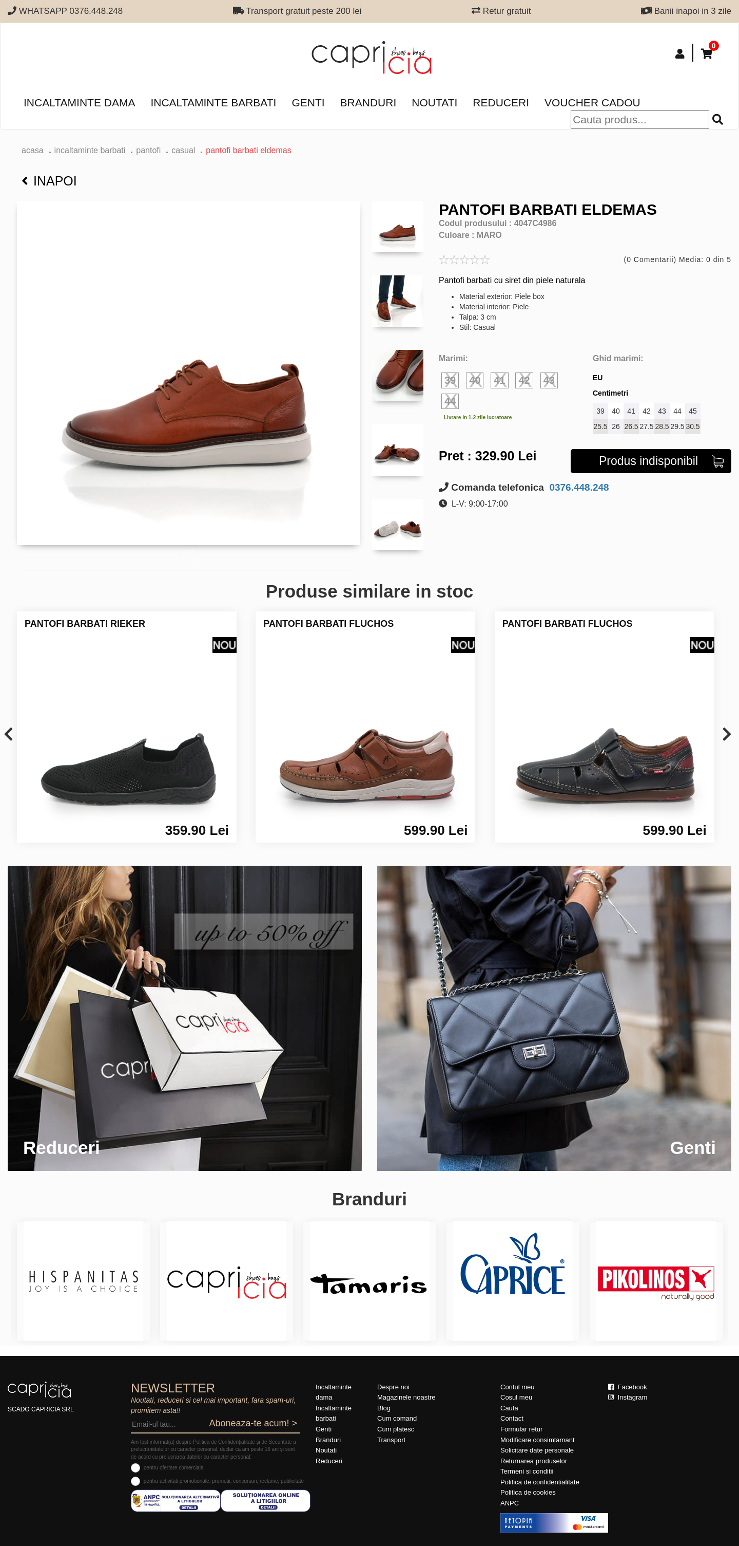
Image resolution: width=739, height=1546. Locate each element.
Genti (307, 102)
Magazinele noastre (406, 1397)
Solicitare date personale (537, 1450)
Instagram (627, 1397)
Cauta (509, 1408)
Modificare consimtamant (537, 1440)
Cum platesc (395, 1429)
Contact (511, 1418)
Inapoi (49, 181)
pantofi (148, 150)
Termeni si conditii (526, 1471)
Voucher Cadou (592, 102)
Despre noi (393, 1387)
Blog (384, 1408)
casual (183, 150)
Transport (391, 1440)
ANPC (509, 1503)
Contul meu (517, 1387)
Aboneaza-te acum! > (253, 1423)
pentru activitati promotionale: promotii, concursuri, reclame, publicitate (224, 1481)
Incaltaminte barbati (213, 102)
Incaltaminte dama (79, 102)
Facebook (627, 1387)
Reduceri (501, 102)
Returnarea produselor (533, 1461)
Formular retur (521, 1429)
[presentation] (8, 735)
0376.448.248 (578, 487)
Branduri (368, 102)
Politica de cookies (528, 1492)
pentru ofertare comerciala (174, 1467)
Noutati (434, 102)
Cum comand (397, 1418)
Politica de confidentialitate (539, 1482)
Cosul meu (516, 1397)
